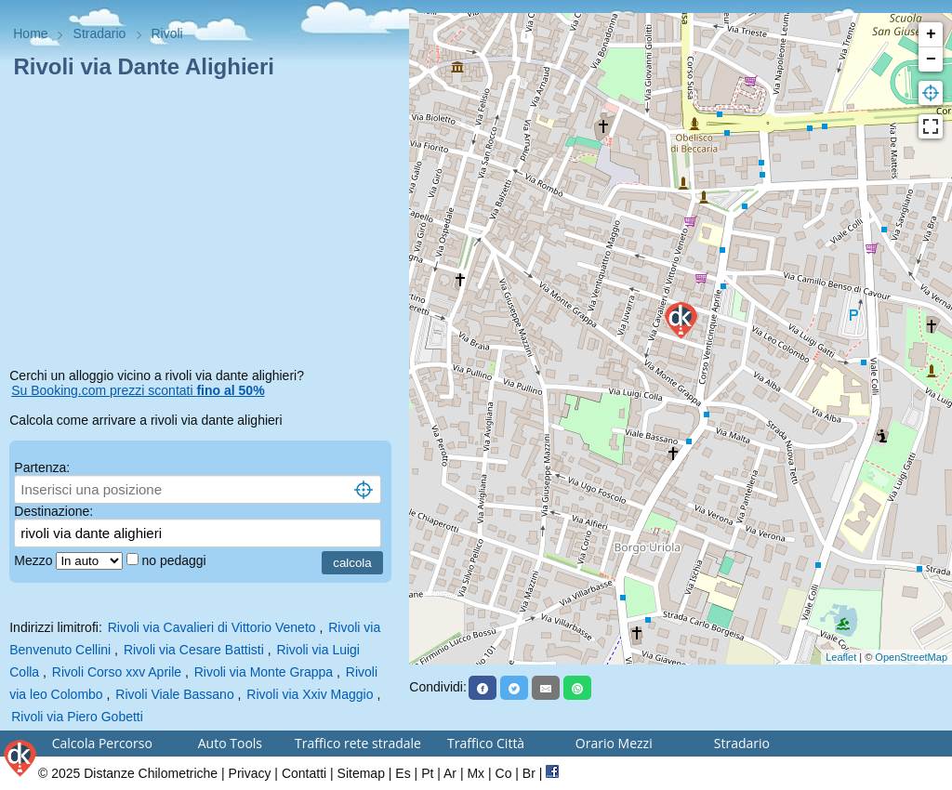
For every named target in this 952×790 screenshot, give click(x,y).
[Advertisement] (204, 227)
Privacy (250, 773)
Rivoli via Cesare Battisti (194, 649)
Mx (475, 773)
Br (529, 773)
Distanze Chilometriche (151, 773)
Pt (427, 773)
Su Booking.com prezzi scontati (137, 390)
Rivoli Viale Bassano (174, 694)
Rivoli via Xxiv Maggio (309, 694)
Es (402, 773)
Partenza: (42, 467)
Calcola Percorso (102, 743)
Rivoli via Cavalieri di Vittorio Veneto (212, 627)
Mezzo (35, 560)
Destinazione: (53, 511)
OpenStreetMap (911, 657)
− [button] (931, 59)
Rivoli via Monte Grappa (263, 672)
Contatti (304, 773)
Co (504, 773)
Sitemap (361, 773)
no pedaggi (175, 560)
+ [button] (931, 34)
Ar (449, 773)
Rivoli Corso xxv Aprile (116, 672)
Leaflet (841, 657)
